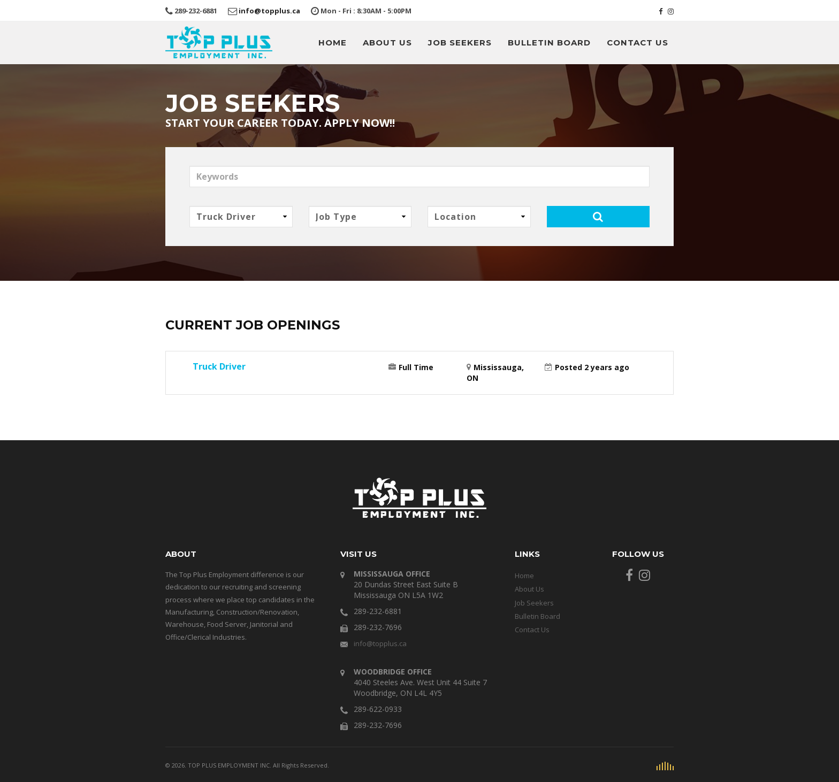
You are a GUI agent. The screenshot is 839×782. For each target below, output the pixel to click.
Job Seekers (468, 42)
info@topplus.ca (257, 10)
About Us (398, 42)
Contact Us (639, 42)
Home (345, 42)
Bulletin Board (555, 42)
